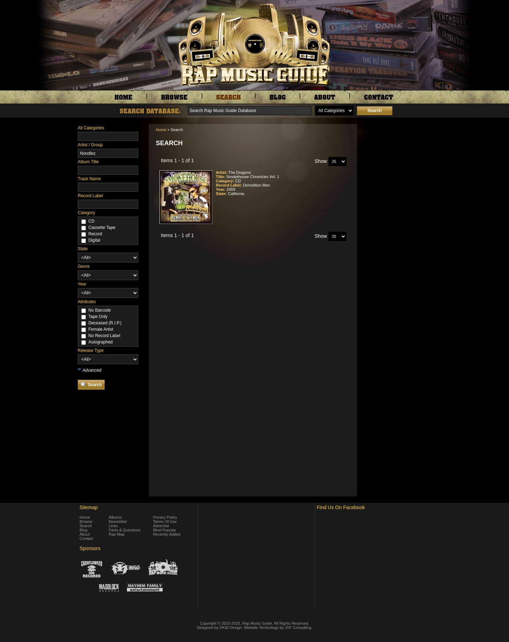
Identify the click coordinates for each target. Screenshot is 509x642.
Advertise (161, 526)
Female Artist (100, 329)
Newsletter (118, 521)
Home (161, 130)
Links (113, 526)
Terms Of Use (165, 521)
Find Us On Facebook (341, 507)
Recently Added (166, 534)
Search (86, 526)
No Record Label (104, 335)
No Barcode (99, 310)
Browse (86, 521)
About (85, 534)
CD (91, 221)
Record (95, 233)
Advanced (91, 370)
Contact (86, 538)
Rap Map (117, 534)
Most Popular (164, 530)
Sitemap (89, 507)
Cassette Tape (102, 227)
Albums (115, 517)
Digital (94, 240)
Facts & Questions (125, 530)
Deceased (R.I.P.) (105, 322)
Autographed (100, 342)
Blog (83, 530)
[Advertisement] (396, 159)
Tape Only (97, 316)
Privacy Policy (165, 517)
